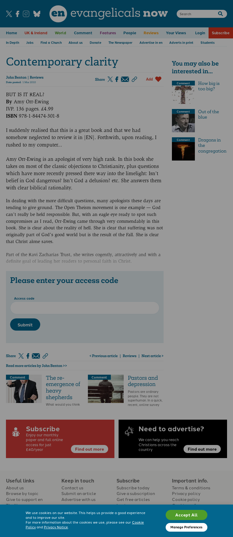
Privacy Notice (56, 526)
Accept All (186, 515)
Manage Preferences (186, 527)
